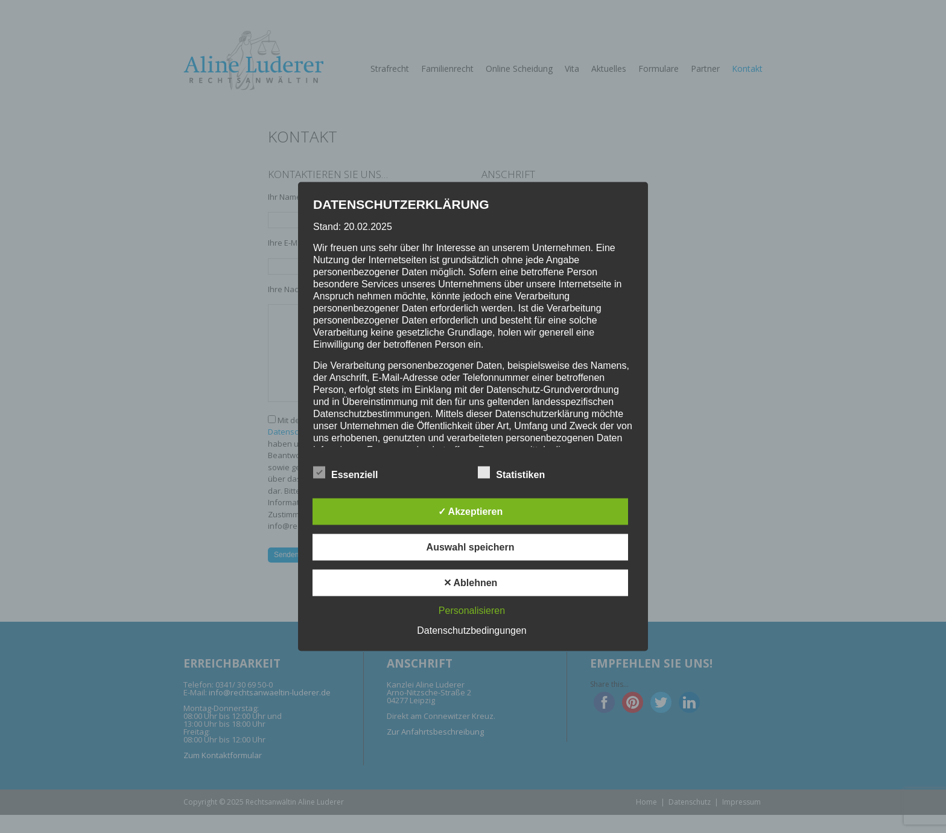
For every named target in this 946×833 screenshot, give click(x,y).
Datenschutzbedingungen (471, 630)
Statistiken (511, 472)
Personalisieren (472, 610)
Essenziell (345, 472)
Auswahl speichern (471, 547)
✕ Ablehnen (470, 583)
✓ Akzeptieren (470, 511)
